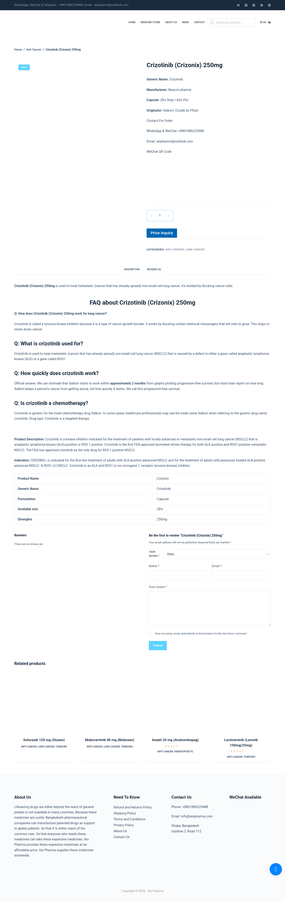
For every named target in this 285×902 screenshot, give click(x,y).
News (185, 22)
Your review (158, 585)
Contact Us (122, 833)
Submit (158, 644)
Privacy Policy (124, 822)
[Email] (261, 5)
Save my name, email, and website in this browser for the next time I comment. (201, 632)
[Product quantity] (160, 215)
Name (154, 565)
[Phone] (269, 5)
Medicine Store (150, 22)
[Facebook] (238, 5)
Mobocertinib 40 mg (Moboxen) (109, 739)
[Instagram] (253, 5)
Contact (199, 22)
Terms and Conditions (130, 816)
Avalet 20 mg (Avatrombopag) (175, 739)
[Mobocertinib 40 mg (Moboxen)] (109, 701)
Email (216, 565)
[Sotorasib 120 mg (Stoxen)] (44, 701)
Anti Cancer (174, 248)
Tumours (61, 745)
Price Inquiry (162, 232)
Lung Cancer (195, 248)
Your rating (154, 552)
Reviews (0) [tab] (154, 268)
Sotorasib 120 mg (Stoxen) (44, 739)
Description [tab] (132, 268)
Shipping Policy (125, 811)
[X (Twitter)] (246, 5)
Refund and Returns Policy (133, 806)
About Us (171, 22)
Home (132, 22)
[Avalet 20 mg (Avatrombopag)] (175, 701)
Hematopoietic (183, 750)
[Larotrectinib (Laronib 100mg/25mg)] (241, 701)
